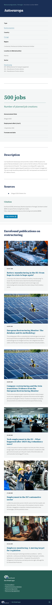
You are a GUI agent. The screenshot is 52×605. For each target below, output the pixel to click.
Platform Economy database (13, 587)
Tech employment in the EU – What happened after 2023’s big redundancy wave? (25, 441)
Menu (49, 602)
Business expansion (9, 28)
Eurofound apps (9, 580)
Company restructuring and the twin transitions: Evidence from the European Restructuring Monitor (24, 388)
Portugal (20, 5)
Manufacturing (8, 65)
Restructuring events (10, 5)
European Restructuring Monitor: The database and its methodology (25, 331)
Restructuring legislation (12, 591)
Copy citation (9, 216)
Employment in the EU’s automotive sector (24, 498)
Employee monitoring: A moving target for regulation (25, 549)
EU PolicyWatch (9, 585)
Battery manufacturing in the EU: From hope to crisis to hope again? (25, 274)
